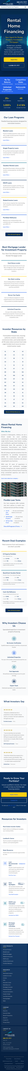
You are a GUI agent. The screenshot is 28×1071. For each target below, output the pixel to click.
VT (22, 399)
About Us (5, 1010)
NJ (22, 382)
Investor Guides (6, 994)
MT (14, 378)
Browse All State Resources (14, 412)
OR (5, 392)
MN (14, 375)
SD (14, 396)
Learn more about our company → (10, 478)
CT (5, 358)
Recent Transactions (7, 1015)
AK (14, 351)
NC (23, 385)
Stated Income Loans (8, 956)
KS (5, 368)
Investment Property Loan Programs (10, 7)
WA (14, 402)
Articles (5, 978)
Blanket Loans (6, 952)
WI (14, 406)
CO (23, 354)
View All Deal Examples (14, 610)
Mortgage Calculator (8, 987)
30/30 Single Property (9, 517)
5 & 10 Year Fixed (7, 512)
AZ (22, 351)
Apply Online (14, 794)
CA (14, 354)
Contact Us (14, 800)
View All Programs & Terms (13, 526)
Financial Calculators (8, 991)
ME (5, 372)
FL (22, 358)
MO (5, 378)
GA (5, 361)
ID (22, 361)
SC (5, 396)
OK (23, 389)
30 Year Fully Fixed (9, 521)
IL (5, 365)
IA (22, 365)
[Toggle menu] (25, 7)
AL (5, 351)
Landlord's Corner (7, 975)
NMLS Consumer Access (7, 1061)
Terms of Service (17, 1058)
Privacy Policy (6, 1022)
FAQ (4, 980)
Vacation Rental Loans (8, 961)
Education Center (7, 982)
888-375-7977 (22, 2)
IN (14, 365)
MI (5, 375)
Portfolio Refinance (7, 963)
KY (14, 368)
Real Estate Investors (8, 973)
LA (22, 368)
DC (22, 402)
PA (14, 392)
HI (14, 361)
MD (14, 372)
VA (5, 402)
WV (5, 406)
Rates (4, 1000)
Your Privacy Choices (19, 1063)
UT (14, 399)
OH (14, 389)
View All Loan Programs (14, 234)
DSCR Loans (6, 958)
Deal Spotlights (6, 998)
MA (23, 372)
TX (5, 399)
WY (23, 406)
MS (23, 375)
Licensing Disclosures (8, 1063)
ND (5, 389)
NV (5, 382)
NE (22, 378)
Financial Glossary (7, 989)
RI (22, 392)
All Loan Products (7, 949)
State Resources (6, 984)
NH (14, 382)
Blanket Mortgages (7, 954)
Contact (16, 1061)
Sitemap (22, 1061)
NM (5, 385)
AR (5, 354)
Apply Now (14, 59)
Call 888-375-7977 (14, 65)
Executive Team (6, 1013)
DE (14, 358)
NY (14, 385)
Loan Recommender (7, 996)
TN (22, 396)
